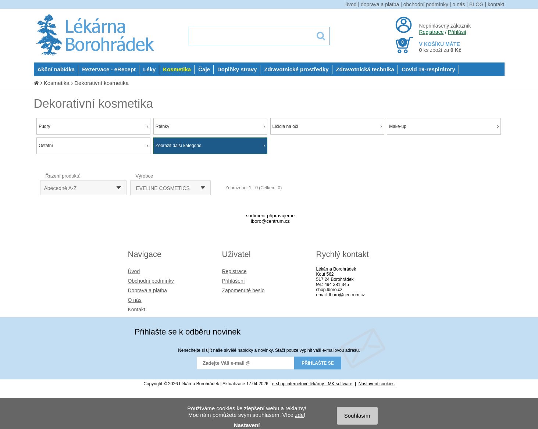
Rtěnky (210, 126)
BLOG (476, 4)
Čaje (204, 69)
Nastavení (247, 425)
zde (299, 415)
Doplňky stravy (237, 69)
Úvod (134, 271)
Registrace (431, 32)
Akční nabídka (56, 69)
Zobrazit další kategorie (210, 145)
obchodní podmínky (425, 4)
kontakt (496, 4)
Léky (149, 69)
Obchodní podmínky (151, 281)
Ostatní (93, 145)
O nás (135, 300)
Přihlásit (457, 32)
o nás (458, 4)
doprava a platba (380, 4)
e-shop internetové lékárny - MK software (312, 383)
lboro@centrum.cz (270, 221)
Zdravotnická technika (365, 69)
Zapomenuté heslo (243, 290)
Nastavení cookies (377, 383)
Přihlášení (233, 281)
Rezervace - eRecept (109, 69)
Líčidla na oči (327, 126)
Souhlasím (357, 415)
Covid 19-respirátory (428, 69)
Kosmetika (177, 69)
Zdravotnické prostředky (296, 69)
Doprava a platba (147, 290)
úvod (350, 4)
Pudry (93, 126)
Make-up (444, 126)
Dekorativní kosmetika (101, 83)
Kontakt (136, 309)
